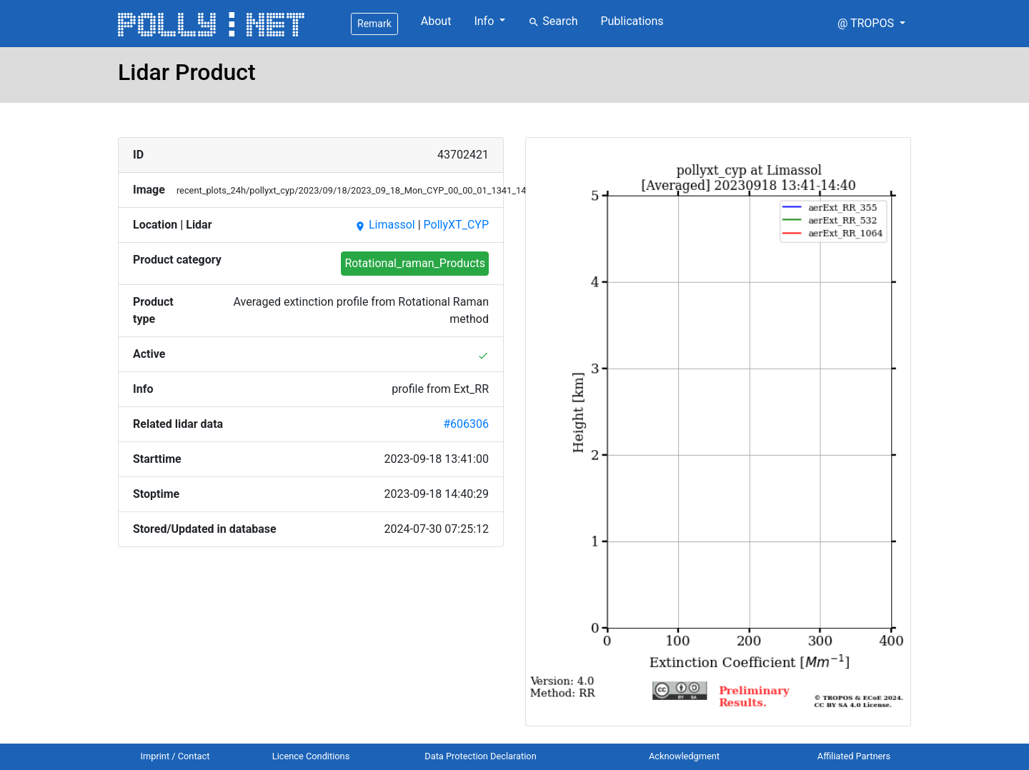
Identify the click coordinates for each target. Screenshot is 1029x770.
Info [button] (485, 21)
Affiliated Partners (853, 756)
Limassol (384, 224)
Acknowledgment (684, 756)
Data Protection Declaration (480, 756)
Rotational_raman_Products (414, 263)
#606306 (466, 424)
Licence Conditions (311, 756)
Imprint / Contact (175, 756)
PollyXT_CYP (456, 224)
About (436, 21)
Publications (631, 21)
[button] (871, 23)
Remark (374, 23)
